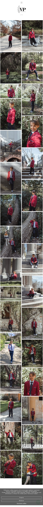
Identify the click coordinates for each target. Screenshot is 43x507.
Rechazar (21, 500)
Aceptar (21, 497)
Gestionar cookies (21, 503)
